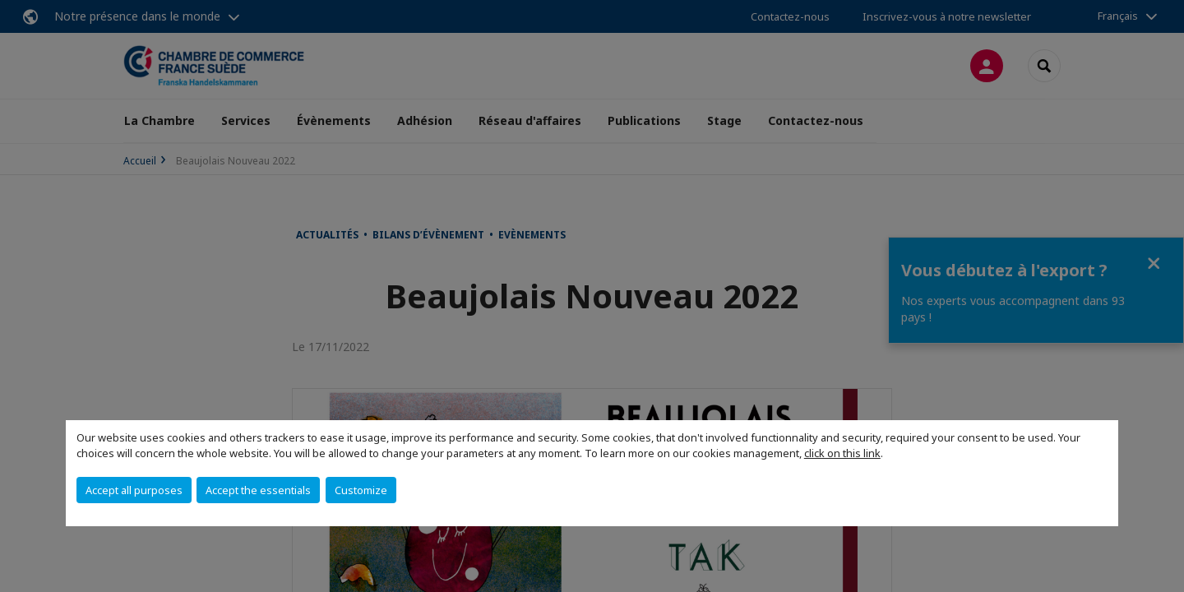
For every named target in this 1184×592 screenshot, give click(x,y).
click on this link (842, 453)
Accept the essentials (258, 490)
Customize (361, 490)
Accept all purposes (134, 490)
